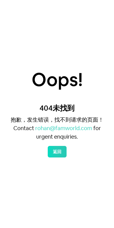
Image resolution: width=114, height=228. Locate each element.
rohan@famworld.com (63, 128)
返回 (57, 151)
